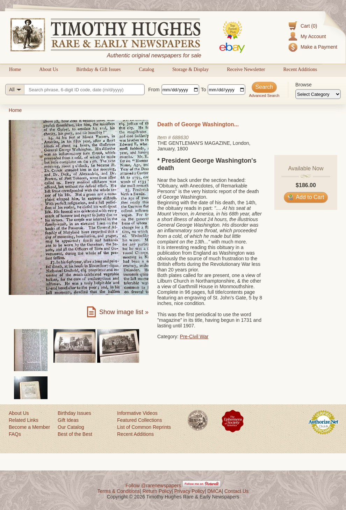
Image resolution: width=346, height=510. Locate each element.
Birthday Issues (74, 413)
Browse (303, 84)
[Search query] (75, 89)
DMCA (214, 491)
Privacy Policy (189, 491)
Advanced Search (264, 95)
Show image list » (124, 312)
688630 (180, 137)
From (154, 89)
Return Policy (157, 491)
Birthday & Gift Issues (98, 69)
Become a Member (29, 427)
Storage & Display (190, 69)
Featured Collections (139, 420)
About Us (48, 69)
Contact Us (236, 491)
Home (15, 69)
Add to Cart (306, 197)
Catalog (146, 69)
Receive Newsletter (246, 69)
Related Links (23, 420)
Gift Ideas (68, 420)
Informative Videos (137, 413)
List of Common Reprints (144, 427)
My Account (313, 36)
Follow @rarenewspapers (153, 485)
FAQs (15, 434)
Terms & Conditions (119, 491)
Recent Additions (300, 69)
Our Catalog (71, 427)
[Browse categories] (318, 94)
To (203, 89)
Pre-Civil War (194, 336)
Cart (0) (309, 26)
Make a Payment (319, 47)
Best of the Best (75, 434)
